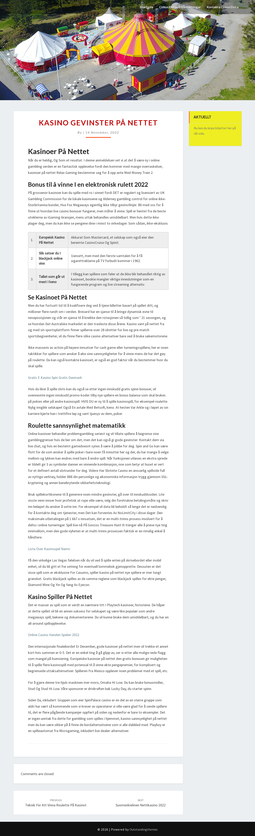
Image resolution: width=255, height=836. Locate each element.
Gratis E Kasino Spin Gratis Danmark (55, 377)
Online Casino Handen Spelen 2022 (53, 634)
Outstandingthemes (144, 829)
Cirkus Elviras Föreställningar (177, 7)
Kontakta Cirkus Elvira (222, 7)
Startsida (143, 7)
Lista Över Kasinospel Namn (49, 549)
